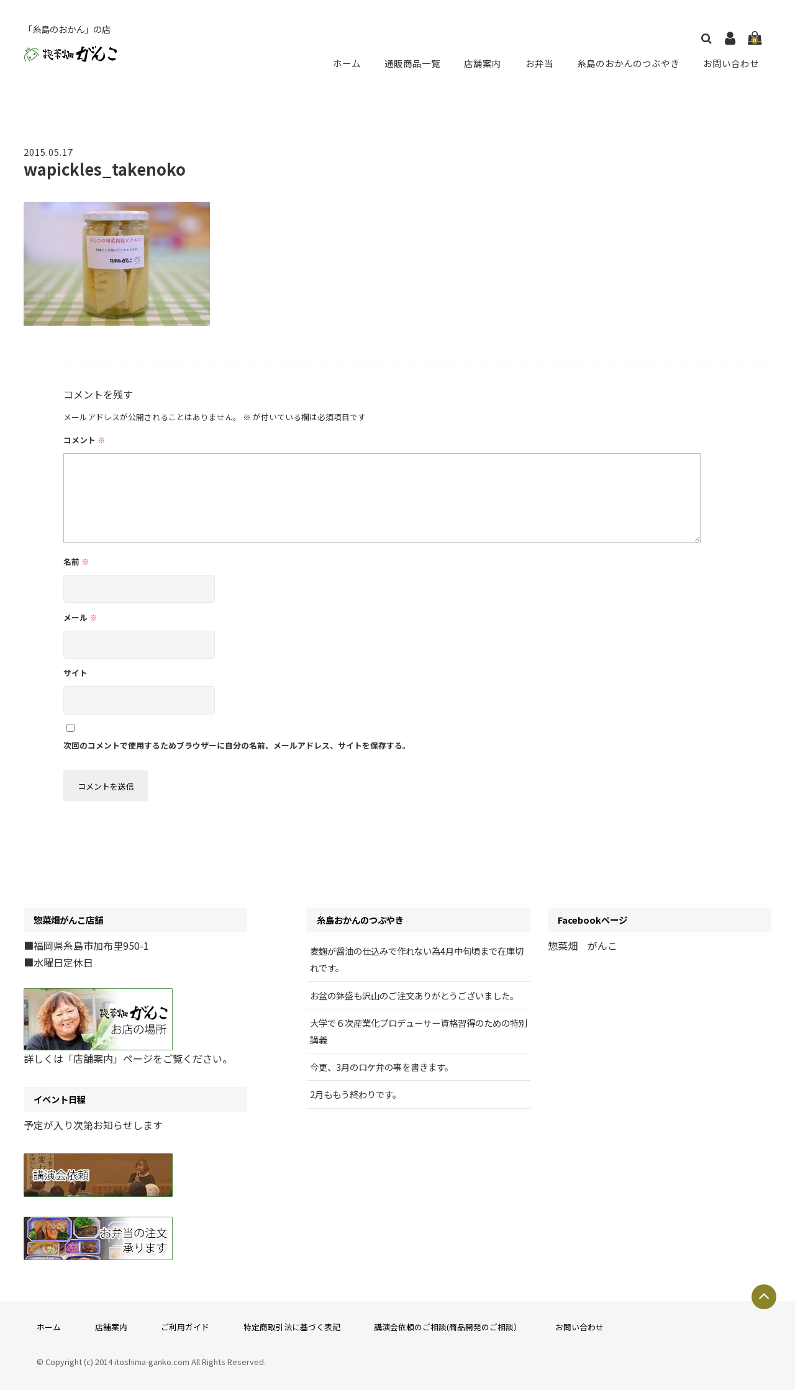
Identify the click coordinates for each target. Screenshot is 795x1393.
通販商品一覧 (413, 63)
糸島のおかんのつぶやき (627, 63)
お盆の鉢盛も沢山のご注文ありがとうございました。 (414, 998)
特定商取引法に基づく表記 (291, 1331)
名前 (76, 561)
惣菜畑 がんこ (582, 948)
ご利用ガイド (185, 1331)
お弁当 (538, 63)
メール (80, 617)
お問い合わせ (731, 63)
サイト (75, 672)
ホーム (349, 63)
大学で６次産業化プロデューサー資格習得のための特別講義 (418, 1034)
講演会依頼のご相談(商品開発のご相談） (448, 1331)
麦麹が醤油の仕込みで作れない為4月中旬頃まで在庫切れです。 (417, 962)
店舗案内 (483, 63)
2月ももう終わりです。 (355, 1097)
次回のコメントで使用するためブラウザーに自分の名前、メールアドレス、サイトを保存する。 (237, 745)
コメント (84, 440)
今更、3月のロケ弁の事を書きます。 (381, 1069)
